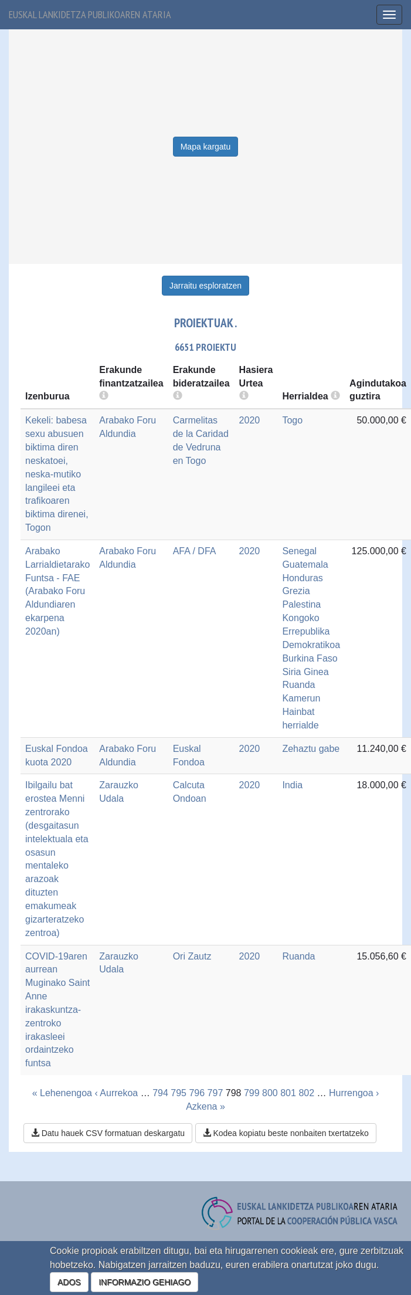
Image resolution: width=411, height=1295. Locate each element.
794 (160, 1093)
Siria (291, 672)
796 (197, 1093)
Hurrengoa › (354, 1093)
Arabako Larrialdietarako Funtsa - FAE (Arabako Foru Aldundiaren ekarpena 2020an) (57, 591)
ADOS (69, 1282)
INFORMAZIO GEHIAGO (144, 1282)
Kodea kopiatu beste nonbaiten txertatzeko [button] (286, 1133)
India (292, 785)
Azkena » (205, 1106)
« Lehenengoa (62, 1093)
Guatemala (305, 564)
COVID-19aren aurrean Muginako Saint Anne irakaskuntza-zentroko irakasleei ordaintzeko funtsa (57, 1010)
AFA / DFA (194, 551)
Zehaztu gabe (310, 749)
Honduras (302, 578)
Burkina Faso (309, 658)
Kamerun (301, 698)
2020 (249, 420)
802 (306, 1093)
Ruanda (298, 685)
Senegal (299, 551)
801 (288, 1093)
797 (215, 1093)
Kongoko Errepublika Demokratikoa (311, 631)
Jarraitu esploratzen (205, 285)
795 (178, 1093)
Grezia (296, 591)
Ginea (316, 672)
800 (270, 1093)
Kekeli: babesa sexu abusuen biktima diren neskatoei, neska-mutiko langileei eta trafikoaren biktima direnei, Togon (57, 474)
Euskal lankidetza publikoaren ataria (90, 14)
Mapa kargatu (206, 146)
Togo (292, 420)
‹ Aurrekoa (116, 1093)
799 (252, 1093)
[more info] (244, 396)
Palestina (301, 604)
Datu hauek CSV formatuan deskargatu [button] (108, 1133)
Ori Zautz (192, 956)
